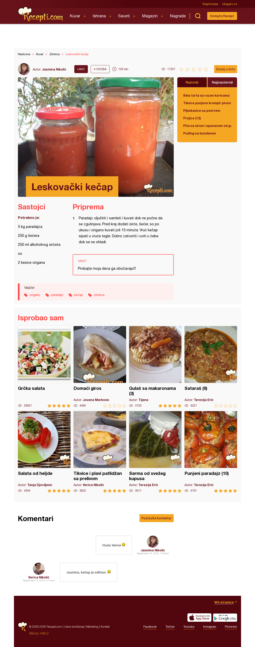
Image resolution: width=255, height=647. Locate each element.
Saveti (124, 16)
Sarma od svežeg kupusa (155, 452)
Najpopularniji (222, 82)
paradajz (57, 295)
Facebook (150, 626)
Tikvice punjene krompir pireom (207, 103)
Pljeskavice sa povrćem (201, 110)
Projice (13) (192, 118)
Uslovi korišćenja (74, 626)
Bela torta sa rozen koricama (206, 95)
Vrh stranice (224, 602)
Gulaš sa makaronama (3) (155, 367)
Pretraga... (197, 16)
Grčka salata (44, 367)
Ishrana (99, 16)
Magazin (150, 16)
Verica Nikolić (38, 577)
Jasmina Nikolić (54, 69)
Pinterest (231, 626)
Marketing (92, 626)
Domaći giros (100, 367)
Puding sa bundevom (199, 133)
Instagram (209, 626)
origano (34, 295)
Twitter (170, 626)
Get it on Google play (225, 617)
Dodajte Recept (222, 16)
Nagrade (178, 16)
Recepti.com (41, 14)
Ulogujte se (229, 4)
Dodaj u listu (225, 69)
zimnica (99, 295)
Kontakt (105, 626)
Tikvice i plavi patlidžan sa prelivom (100, 452)
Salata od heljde (44, 452)
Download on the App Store (199, 617)
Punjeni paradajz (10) (210, 452)
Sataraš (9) (210, 367)
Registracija (210, 4)
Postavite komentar (156, 518)
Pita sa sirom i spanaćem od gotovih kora (207, 125)
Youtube (188, 626)
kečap (78, 295)
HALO (44, 633)
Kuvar (75, 16)
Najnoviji (192, 82)
